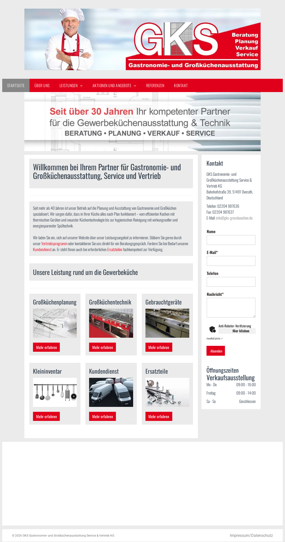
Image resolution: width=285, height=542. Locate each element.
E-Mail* (212, 252)
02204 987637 (223, 212)
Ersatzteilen (114, 249)
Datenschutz (262, 535)
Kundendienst (42, 249)
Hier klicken (241, 330)
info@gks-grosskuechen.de (234, 218)
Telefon (212, 273)
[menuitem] (16, 85)
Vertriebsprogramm (54, 243)
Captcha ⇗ (214, 338)
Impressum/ (240, 535)
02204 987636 (228, 206)
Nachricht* (215, 294)
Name (211, 231)
